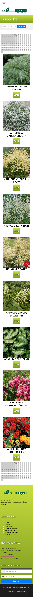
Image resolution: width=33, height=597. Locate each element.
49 (8, 41)
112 (14, 49)
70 (20, 43)
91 (2, 47)
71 (22, 43)
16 (2, 36)
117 (24, 49)
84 (18, 45)
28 (26, 36)
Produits (7, 524)
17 (4, 36)
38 (16, 39)
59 (28, 41)
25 (20, 36)
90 (30, 45)
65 (10, 43)
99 (18, 47)
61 (2, 43)
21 (12, 36)
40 (20, 39)
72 (24, 43)
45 (30, 39)
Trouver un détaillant (11, 528)
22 (14, 36)
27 (24, 36)
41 (22, 39)
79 (8, 45)
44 (28, 39)
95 (10, 47)
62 (4, 43)
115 (20, 49)
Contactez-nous (10, 535)
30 (30, 36)
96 (12, 47)
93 (6, 47)
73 (26, 43)
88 (26, 45)
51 (12, 41)
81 (12, 45)
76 (2, 45)
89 (28, 45)
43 (26, 39)
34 (8, 39)
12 (24, 34)
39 (18, 39)
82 (14, 45)
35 (10, 39)
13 (26, 34)
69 (18, 43)
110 (10, 49)
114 (18, 49)
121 (2, 51)
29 (28, 36)
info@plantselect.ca (7, 557)
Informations (9, 526)
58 (26, 41)
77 (4, 45)
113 (16, 49)
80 (10, 45)
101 (22, 47)
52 (14, 41)
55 (20, 41)
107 (4, 49)
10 (20, 34)
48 (6, 41)
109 (8, 49)
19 (8, 36)
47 (4, 41)
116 (22, 49)
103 (26, 47)
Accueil (7, 522)
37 (14, 39)
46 (2, 41)
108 (6, 49)
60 (30, 41)
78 (6, 45)
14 (28, 34)
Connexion (16, 581)
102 (24, 47)
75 (30, 43)
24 (18, 36)
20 (10, 36)
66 (12, 43)
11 (22, 34)
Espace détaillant (10, 530)
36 (12, 39)
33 (6, 39)
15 (30, 34)
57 (24, 41)
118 (26, 49)
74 (28, 43)
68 (16, 43)
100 (20, 47)
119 (28, 49)
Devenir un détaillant (11, 533)
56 (22, 41)
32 (4, 39)
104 (28, 47)
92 (4, 47)
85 (20, 45)
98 (16, 47)
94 (8, 47)
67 (14, 43)
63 (6, 43)
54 (18, 41)
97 (14, 47)
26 (22, 36)
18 (6, 36)
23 (16, 36)
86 (22, 45)
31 (2, 39)
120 (30, 49)
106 (2, 49)
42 (24, 39)
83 (16, 45)
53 (16, 41)
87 (24, 45)
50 (10, 41)
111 (12, 49)
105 (30, 47)
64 (8, 43)
